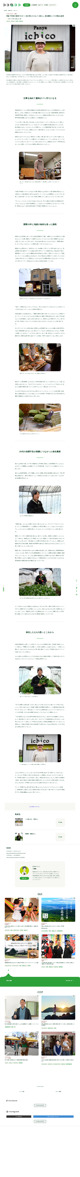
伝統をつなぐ (50, 1028)
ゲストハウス (44, 1064)
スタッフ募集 (58, 1091)
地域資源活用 (59, 930)
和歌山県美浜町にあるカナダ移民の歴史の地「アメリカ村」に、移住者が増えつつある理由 (58, 1025)
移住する (10, 10)
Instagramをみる (40, 1121)
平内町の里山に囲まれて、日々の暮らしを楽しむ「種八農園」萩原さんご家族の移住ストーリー (21, 927)
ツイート (37, 806)
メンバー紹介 (21, 1091)
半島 (11, 930)
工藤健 (15, 13)
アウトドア (7, 930)
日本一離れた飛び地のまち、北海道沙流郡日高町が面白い (17, 1059)
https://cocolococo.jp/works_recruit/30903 (15, 857)
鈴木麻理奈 (7, 924)
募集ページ (27, 792)
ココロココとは (40, 1086)
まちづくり (50, 1064)
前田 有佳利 (43, 1022)
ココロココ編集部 (8, 1022)
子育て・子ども (16, 930)
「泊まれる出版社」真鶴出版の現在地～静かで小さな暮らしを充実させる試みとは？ (57, 1060)
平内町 (17, 21)
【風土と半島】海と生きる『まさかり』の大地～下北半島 (52, 926)
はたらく (13, 21)
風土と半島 (45, 928)
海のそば (56, 966)
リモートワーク (8, 965)
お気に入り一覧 (18, 18)
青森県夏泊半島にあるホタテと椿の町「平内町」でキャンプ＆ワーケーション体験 (21, 962)
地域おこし (54, 930)
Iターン (6, 1062)
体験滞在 (20, 1062)
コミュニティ (44, 1028)
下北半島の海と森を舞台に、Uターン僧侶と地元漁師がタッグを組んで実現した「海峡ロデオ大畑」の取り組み (57, 963)
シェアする (31, 806)
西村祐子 (43, 1058)
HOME (5, 10)
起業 (12, 1026)
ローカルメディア (57, 1064)
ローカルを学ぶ (45, 930)
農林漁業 (60, 966)
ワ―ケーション (15, 965)
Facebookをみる (40, 1105)
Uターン (15, 10)
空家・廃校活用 (69, 1064)
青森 (74, 25)
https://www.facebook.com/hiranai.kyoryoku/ (16, 853)
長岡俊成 (43, 924)
